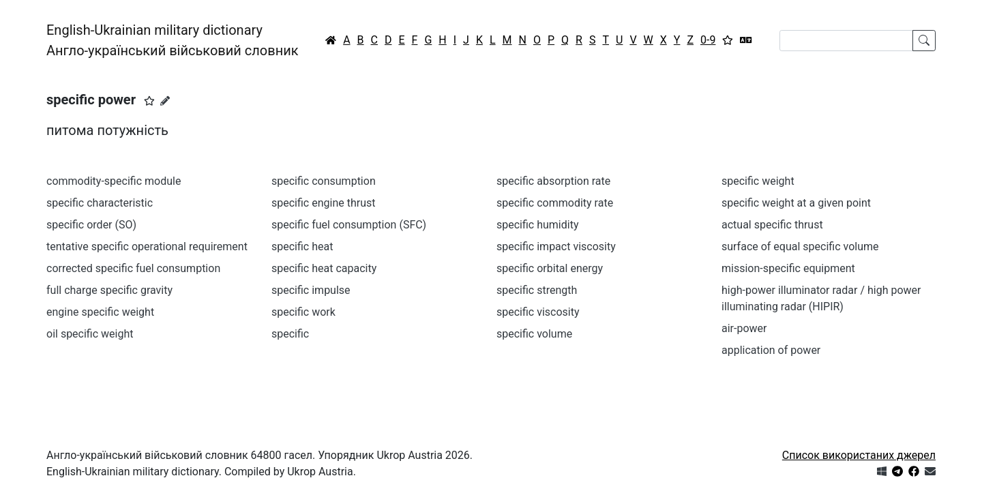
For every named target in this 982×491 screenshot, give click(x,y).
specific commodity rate (554, 202)
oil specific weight (90, 333)
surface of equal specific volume (800, 246)
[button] (149, 101)
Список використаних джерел (859, 455)
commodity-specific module (113, 181)
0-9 (707, 39)
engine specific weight (100, 312)
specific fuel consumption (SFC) (348, 224)
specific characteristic (99, 202)
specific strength (536, 290)
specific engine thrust (323, 202)
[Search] (846, 40)
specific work (303, 312)
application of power (770, 350)
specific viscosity (538, 312)
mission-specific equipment (788, 268)
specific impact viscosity (556, 246)
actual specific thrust (772, 224)
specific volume (534, 333)
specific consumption (323, 181)
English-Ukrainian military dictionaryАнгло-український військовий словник (172, 40)
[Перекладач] (746, 40)
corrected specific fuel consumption (133, 268)
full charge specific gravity (109, 290)
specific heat (302, 246)
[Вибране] (727, 40)
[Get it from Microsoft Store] (882, 471)
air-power (744, 328)
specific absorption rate (553, 181)
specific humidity (537, 224)
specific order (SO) (91, 224)
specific (290, 333)
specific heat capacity (323, 268)
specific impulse (311, 290)
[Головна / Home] (331, 40)
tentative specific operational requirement (147, 246)
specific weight (757, 181)
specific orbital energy (549, 268)
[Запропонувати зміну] (165, 100)
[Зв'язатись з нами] (930, 471)
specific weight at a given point (796, 202)
